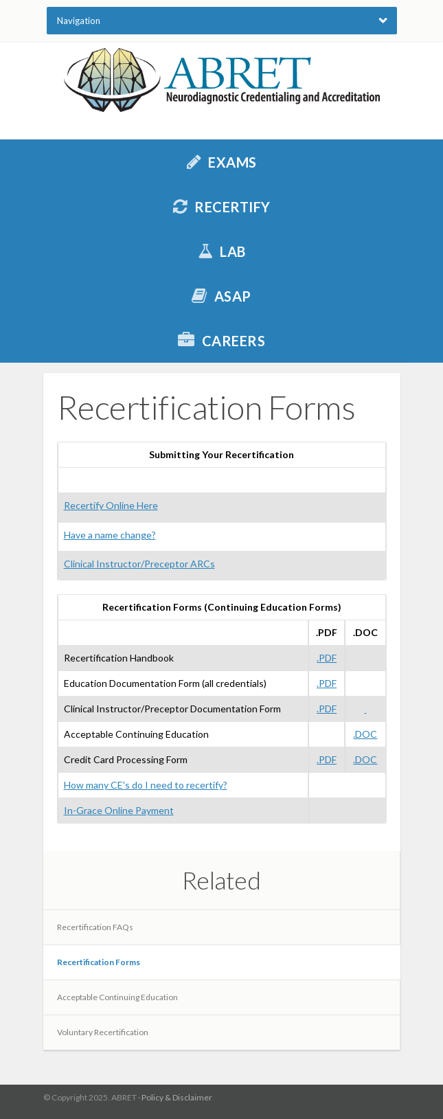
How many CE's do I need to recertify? (145, 785)
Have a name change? (110, 535)
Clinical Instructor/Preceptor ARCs (139, 563)
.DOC (365, 734)
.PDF (327, 658)
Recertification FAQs (95, 927)
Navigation (78, 20)
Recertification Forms (98, 962)
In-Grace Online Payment (119, 810)
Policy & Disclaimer (176, 1097)
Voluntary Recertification (102, 1032)
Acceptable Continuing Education (117, 997)
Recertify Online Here (111, 505)
